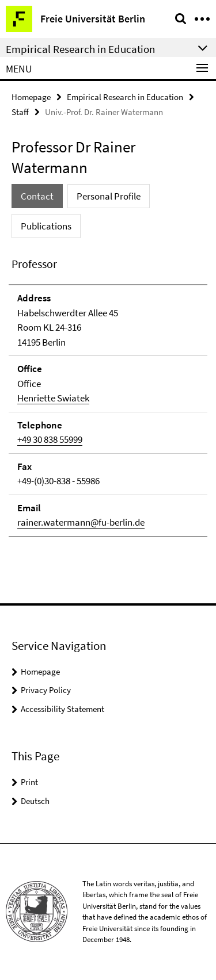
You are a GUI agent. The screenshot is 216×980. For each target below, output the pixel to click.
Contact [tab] (37, 196)
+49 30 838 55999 (49, 439)
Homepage (31, 96)
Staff (20, 111)
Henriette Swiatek (53, 398)
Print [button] (29, 781)
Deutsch (35, 800)
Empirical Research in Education (125, 96)
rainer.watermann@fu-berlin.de (81, 522)
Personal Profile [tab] (109, 196)
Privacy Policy (46, 689)
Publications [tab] (46, 226)
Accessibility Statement (62, 708)
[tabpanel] (108, 396)
